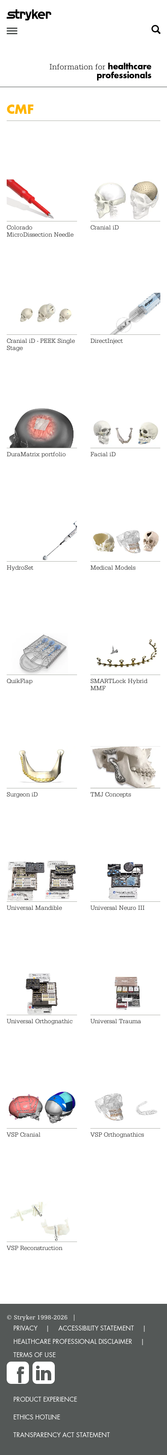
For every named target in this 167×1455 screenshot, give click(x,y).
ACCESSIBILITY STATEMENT (96, 1328)
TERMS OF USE (34, 1354)
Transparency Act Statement (61, 1435)
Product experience (45, 1399)
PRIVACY (25, 1328)
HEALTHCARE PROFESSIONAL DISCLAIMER (72, 1341)
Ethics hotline (36, 1417)
